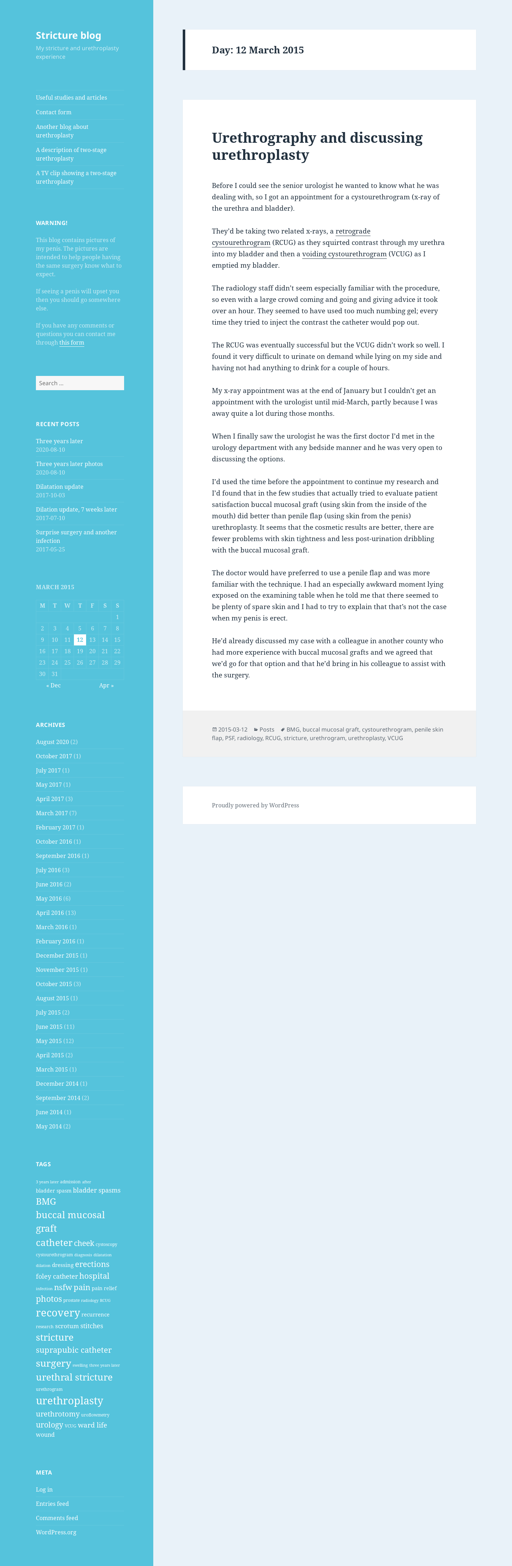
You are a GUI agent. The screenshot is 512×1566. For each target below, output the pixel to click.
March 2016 (52, 927)
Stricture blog (68, 35)
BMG (293, 729)
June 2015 (49, 1027)
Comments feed (57, 1518)
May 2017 (49, 785)
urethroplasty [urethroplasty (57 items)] (69, 1400)
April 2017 (50, 799)
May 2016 (49, 898)
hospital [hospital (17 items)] (94, 1275)
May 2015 (49, 1041)
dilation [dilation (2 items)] (43, 1265)
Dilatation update (60, 487)
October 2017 (54, 756)
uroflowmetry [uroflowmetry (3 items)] (95, 1415)
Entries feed (52, 1504)
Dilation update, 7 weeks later (76, 509)
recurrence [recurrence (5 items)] (95, 1314)
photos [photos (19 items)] (49, 1298)
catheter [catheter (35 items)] (54, 1242)
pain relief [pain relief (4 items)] (104, 1288)
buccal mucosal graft (331, 729)
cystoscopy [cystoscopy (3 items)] (106, 1244)
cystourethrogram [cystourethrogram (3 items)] (54, 1255)
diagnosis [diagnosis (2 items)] (83, 1254)
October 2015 (54, 984)
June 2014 (49, 1112)
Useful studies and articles (71, 97)
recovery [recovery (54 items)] (58, 1312)
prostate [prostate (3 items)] (71, 1300)
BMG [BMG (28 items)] (46, 1201)
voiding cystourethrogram (344, 253)
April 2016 (50, 913)
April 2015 (50, 1055)
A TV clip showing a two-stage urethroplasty (76, 177)
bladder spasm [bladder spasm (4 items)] (53, 1190)
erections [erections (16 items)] (92, 1264)
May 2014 (49, 1126)
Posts (267, 729)
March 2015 (52, 1069)
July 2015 (48, 1012)
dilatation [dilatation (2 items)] (103, 1254)
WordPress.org (56, 1532)
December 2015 (57, 955)
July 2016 (48, 870)
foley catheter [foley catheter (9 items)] (57, 1276)
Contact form (53, 112)
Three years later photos (69, 464)
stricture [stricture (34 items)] (55, 1337)
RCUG (273, 738)
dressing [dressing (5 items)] (63, 1264)
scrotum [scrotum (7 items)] (67, 1326)
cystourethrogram (387, 729)
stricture (295, 738)
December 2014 (57, 1084)
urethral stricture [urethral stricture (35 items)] (74, 1377)
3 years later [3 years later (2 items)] (47, 1181)
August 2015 (52, 998)
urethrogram (327, 738)
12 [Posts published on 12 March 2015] (80, 640)
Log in (44, 1489)
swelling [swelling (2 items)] (80, 1365)
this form (71, 342)
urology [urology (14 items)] (49, 1425)
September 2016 (58, 856)
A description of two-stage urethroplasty (71, 154)
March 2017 (52, 813)
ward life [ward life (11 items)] (92, 1425)
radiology (249, 738)
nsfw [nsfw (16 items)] (63, 1287)
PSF (229, 738)
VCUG (395, 738)
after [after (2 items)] (86, 1181)
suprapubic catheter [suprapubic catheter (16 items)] (74, 1350)
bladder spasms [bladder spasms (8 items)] (97, 1190)
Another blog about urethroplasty (62, 131)
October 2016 (54, 841)
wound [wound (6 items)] (45, 1435)
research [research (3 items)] (45, 1327)
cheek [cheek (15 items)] (84, 1243)
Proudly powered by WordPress (255, 805)
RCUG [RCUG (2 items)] (105, 1300)
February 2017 (55, 827)
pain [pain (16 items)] (82, 1287)
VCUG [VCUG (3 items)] (70, 1426)
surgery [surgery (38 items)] (53, 1362)
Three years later (59, 441)
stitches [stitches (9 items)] (91, 1325)
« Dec (53, 685)
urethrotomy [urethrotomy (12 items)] (58, 1414)
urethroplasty (366, 738)
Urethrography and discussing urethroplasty (317, 146)
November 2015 (57, 970)
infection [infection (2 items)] (44, 1288)
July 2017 (48, 770)
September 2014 (58, 1098)
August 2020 (52, 742)
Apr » (106, 685)
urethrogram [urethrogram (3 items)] (49, 1389)
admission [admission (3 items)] (70, 1182)
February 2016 (55, 941)
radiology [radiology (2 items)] (89, 1300)
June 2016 (49, 884)
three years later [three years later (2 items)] (104, 1365)
